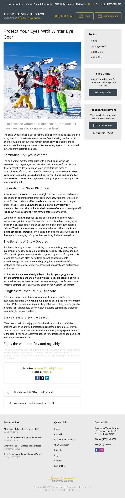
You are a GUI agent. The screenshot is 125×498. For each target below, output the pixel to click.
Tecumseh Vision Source (61, 487)
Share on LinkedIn (47, 378)
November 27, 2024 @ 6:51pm (48, 368)
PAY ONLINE (114, 4)
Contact (100, 4)
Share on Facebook (37, 378)
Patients (81, 4)
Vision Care (97, 51)
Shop (84, 16)
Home (7, 4)
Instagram (101, 450)
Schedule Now (102, 125)
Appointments (108, 16)
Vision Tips (47, 372)
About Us (18, 4)
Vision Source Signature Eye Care (62, 478)
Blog (90, 4)
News (94, 40)
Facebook (97, 450)
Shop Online (102, 92)
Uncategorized (98, 46)
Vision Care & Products (39, 4)
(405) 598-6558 (63, 16)
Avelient (76, 490)
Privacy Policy (51, 490)
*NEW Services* (64, 4)
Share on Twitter (42, 378)
